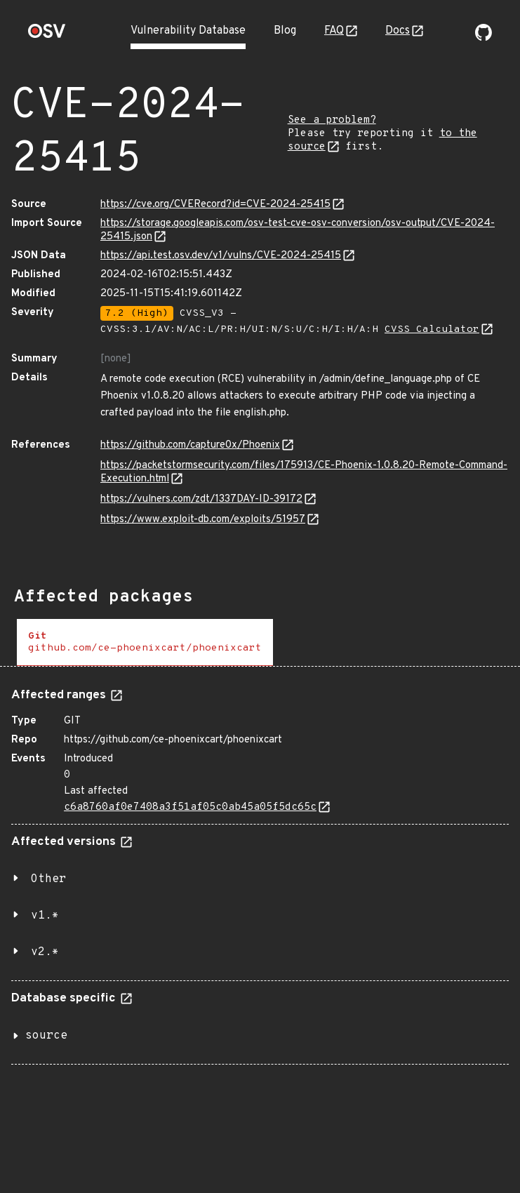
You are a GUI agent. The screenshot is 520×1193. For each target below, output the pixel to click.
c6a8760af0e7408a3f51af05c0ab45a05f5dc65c (190, 807)
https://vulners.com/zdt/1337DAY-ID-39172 (201, 499)
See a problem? (332, 120)
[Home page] (47, 35)
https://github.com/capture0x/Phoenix (190, 445)
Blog (285, 31)
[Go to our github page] (483, 38)
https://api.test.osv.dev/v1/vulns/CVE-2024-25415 (220, 255)
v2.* (45, 952)
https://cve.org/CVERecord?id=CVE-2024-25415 (215, 204)
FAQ (334, 31)
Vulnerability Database (188, 31)
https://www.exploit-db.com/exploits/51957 (202, 519)
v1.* (45, 916)
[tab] (145, 642)
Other (48, 879)
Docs (397, 31)
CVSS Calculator (432, 329)
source (46, 1036)
